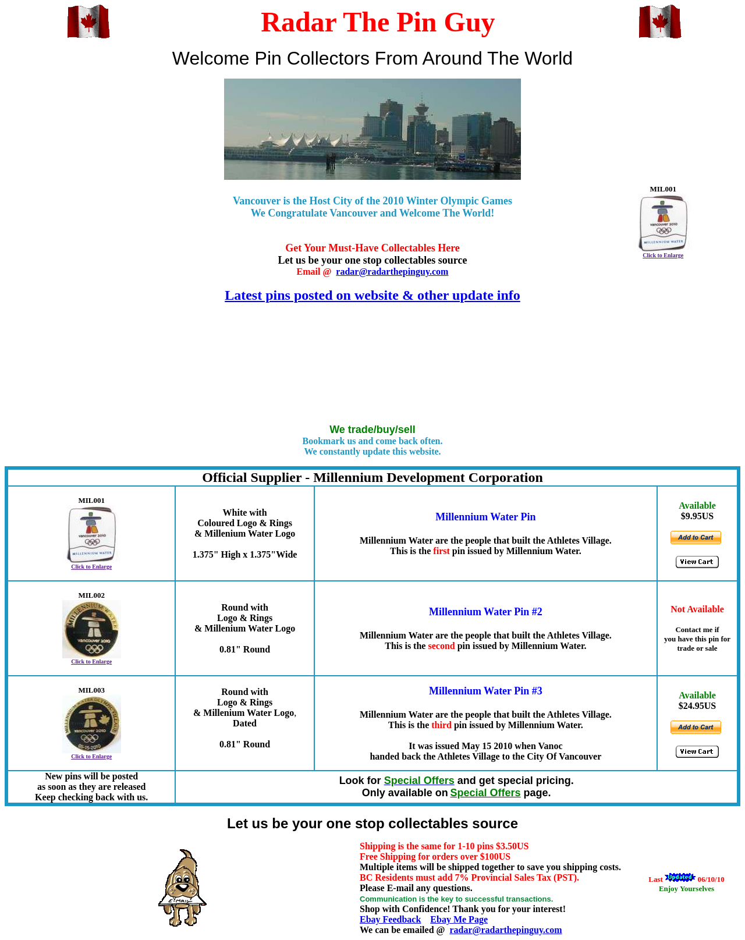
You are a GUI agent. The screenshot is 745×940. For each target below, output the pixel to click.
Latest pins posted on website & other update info (372, 295)
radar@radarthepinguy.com (392, 271)
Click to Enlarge (663, 255)
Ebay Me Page (459, 919)
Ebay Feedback (390, 919)
